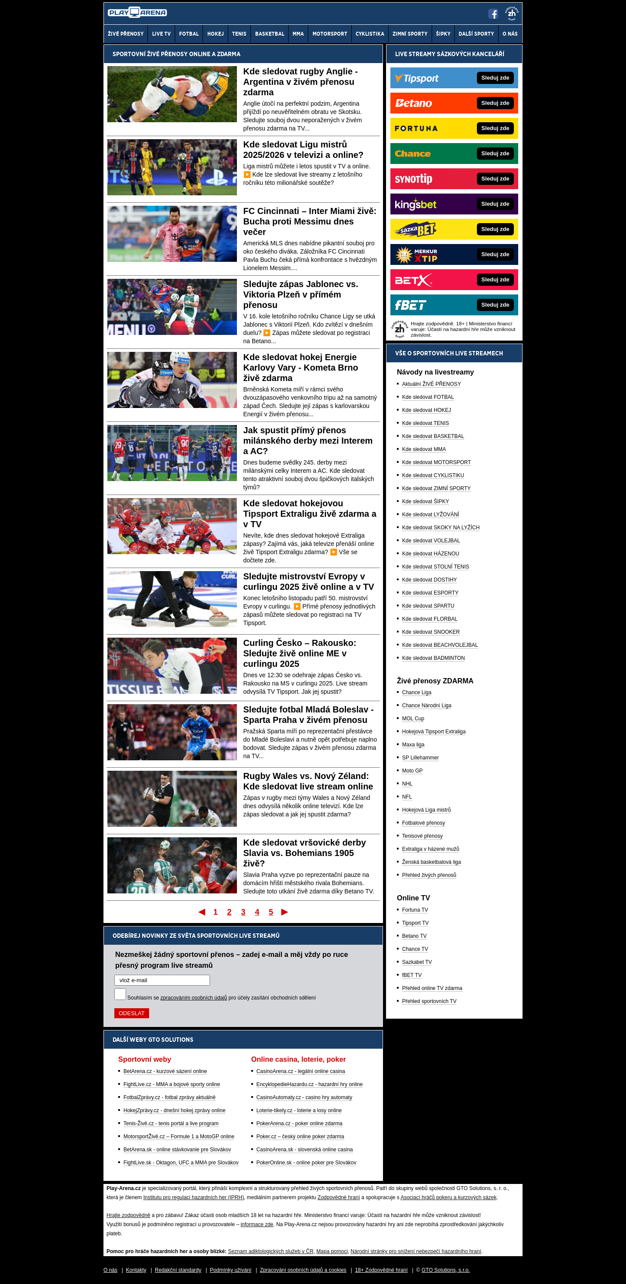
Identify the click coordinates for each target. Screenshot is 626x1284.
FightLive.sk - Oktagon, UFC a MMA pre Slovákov (181, 1163)
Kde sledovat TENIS (425, 423)
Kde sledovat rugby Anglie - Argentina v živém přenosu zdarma (300, 82)
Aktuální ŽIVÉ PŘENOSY (431, 384)
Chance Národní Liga (426, 705)
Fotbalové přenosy (423, 823)
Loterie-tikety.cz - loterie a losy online (299, 1110)
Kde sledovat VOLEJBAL (431, 541)
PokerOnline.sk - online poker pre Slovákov (306, 1163)
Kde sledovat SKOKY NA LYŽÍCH (440, 528)
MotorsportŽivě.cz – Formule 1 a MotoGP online (178, 1137)
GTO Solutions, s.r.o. (446, 1270)
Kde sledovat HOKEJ (426, 410)
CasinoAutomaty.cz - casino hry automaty (304, 1097)
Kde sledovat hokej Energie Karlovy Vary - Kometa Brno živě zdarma (301, 367)
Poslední (285, 911)
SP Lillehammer (420, 758)
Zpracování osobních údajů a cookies (303, 1270)
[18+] (512, 13)
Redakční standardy (178, 1270)
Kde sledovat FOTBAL (428, 397)
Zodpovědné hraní (339, 1197)
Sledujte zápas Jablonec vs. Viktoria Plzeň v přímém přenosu (301, 294)
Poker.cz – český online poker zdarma (300, 1137)
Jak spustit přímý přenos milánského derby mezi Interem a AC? (308, 440)
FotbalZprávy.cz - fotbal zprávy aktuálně (169, 1097)
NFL (407, 797)
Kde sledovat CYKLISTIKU (433, 475)
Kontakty (136, 1270)
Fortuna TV (415, 910)
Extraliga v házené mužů (430, 849)
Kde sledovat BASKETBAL (433, 436)
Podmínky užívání (230, 1270)
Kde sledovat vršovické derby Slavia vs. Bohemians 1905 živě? (304, 853)
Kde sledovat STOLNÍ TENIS (435, 567)
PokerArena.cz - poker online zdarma (299, 1123)
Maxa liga (413, 745)
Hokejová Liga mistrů (426, 810)
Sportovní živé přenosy (150, 54)
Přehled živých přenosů (429, 875)
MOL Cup (413, 719)
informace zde (256, 1224)
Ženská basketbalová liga (431, 862)
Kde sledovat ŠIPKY (425, 501)
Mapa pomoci (332, 1251)
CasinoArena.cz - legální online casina (300, 1071)
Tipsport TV (415, 923)
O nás (110, 1270)
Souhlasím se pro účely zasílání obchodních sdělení (221, 998)
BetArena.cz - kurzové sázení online (165, 1071)
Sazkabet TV (417, 962)
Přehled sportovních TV (429, 1001)
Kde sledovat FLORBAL (429, 619)
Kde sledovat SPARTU (428, 606)
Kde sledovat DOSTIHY (429, 580)
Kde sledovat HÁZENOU (430, 554)
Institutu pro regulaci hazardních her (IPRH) (193, 1197)
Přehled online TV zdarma (432, 988)
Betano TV (414, 936)
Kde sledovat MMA (424, 449)
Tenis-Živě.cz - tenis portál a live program (171, 1123)
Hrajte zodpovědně (128, 1215)
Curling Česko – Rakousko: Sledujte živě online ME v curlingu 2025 (299, 653)
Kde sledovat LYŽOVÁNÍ (430, 515)
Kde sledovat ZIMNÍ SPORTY (436, 488)
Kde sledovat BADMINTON (433, 658)
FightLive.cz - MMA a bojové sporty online (171, 1084)
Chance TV (415, 949)
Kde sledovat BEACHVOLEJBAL (440, 645)
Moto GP (412, 771)
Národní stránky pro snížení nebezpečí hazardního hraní (416, 1251)
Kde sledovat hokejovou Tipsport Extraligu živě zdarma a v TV (309, 513)
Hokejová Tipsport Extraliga (434, 732)
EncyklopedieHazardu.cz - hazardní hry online (309, 1084)
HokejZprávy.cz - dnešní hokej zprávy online (174, 1110)
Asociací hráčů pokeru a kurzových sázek (448, 1197)
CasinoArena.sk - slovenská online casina (304, 1150)
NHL (407, 784)
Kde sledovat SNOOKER (431, 632)
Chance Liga (416, 692)
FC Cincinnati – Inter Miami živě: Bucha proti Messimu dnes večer (310, 221)
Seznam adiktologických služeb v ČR (270, 1251)
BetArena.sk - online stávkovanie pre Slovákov (177, 1150)
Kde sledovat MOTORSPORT (436, 462)
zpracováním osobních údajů (193, 998)
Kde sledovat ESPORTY (430, 593)
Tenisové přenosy (422, 836)
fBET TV (412, 975)
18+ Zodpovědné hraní (381, 1270)
